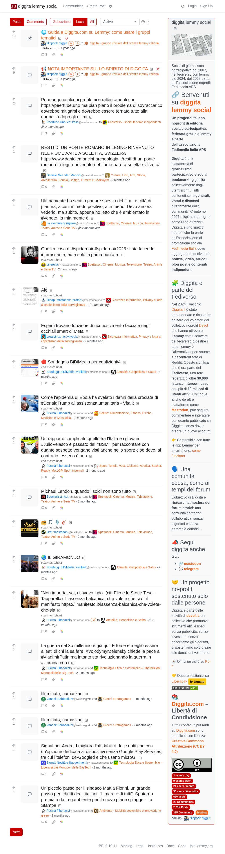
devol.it (193, 616)
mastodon (192, 564)
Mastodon (180, 410)
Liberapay (179, 681)
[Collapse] (175, 28)
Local (80, 22)
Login (192, 6)
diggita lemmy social (34, 6)
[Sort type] (120, 22)
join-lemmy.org (201, 846)
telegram (191, 569)
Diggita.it (178, 309)
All (92, 22)
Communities (73, 6)
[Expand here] (29, 255)
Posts (17, 22)
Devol (203, 325)
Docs (170, 846)
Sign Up (206, 6)
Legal (140, 846)
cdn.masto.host (51, 260)
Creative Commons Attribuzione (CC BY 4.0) (188, 746)
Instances (155, 846)
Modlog (202, 812)
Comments (35, 22)
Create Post (96, 6)
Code (182, 846)
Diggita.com (188, 704)
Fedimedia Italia (184, 248)
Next (16, 832)
